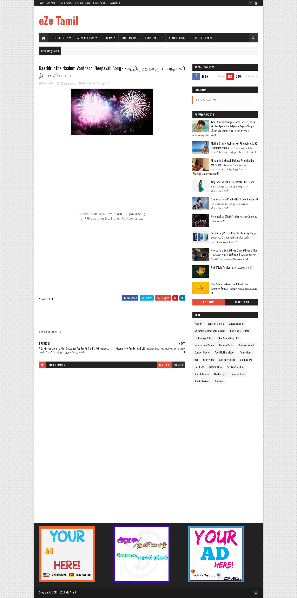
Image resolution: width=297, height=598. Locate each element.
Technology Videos (203, 338)
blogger (178, 364)
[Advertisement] (183, 19)
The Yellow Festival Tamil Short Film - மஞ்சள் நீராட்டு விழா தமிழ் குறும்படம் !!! (234, 288)
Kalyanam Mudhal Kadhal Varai (209, 330)
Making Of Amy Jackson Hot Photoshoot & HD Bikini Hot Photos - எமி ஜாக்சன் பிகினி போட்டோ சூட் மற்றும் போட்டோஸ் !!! (234, 147)
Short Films (177, 37)
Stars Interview (202, 37)
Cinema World (226, 345)
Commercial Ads (246, 345)
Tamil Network (65, 3)
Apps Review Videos (204, 345)
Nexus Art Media (82, 3)
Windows (219, 381)
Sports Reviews (202, 381)
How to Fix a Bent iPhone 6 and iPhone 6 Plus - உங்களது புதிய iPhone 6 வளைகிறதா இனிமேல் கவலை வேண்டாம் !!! (234, 254)
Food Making (130, 37)
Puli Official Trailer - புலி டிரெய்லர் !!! (231, 267)
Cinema (108, 37)
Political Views (238, 374)
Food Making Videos (225, 352)
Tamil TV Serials (216, 323)
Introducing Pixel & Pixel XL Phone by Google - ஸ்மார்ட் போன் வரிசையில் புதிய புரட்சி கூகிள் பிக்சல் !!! (234, 237)
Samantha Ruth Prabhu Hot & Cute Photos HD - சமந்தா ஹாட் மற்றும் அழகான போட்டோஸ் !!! (234, 203)
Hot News (208, 302)
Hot (196, 359)
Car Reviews (246, 359)
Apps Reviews (85, 37)
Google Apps (215, 367)
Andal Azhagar (236, 323)
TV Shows (199, 367)
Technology (60, 37)
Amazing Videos (227, 359)
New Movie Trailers (239, 330)
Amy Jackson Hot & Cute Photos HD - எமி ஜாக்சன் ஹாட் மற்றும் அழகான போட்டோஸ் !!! (232, 186)
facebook (164, 364)
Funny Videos (153, 37)
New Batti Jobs (99, 3)
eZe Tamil (59, 20)
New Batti (51, 3)
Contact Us (115, 3)
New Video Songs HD (96, 83)
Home (41, 3)
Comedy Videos (202, 352)
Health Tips (220, 374)
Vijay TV (198, 323)
